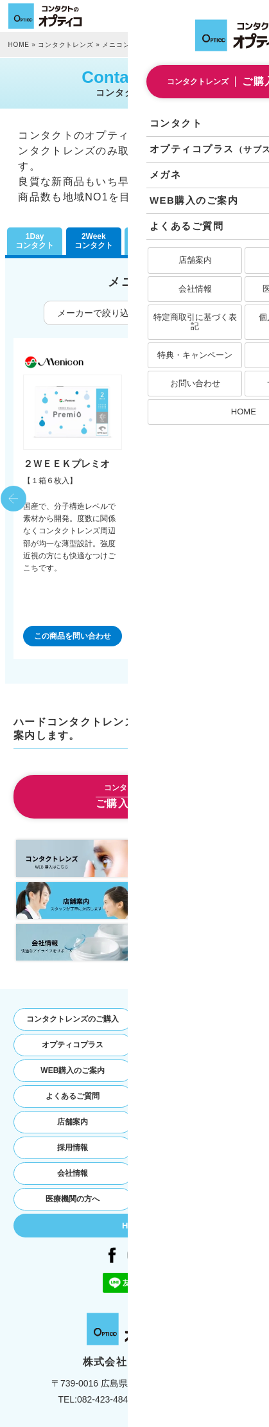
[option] (72, 498)
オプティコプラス (72, 1044)
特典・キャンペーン (196, 1070)
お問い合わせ (196, 1121)
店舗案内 (72, 1121)
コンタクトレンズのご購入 (72, 1019)
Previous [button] (13, 498)
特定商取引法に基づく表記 (196, 1147)
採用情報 (72, 1147)
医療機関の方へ (73, 1198)
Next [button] (255, 498)
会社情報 (72, 1173)
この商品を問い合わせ (72, 636)
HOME (19, 44)
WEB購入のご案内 (72, 1070)
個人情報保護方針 (196, 1173)
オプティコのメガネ (196, 1044)
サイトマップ (196, 1198)
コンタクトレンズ (65, 44)
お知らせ (196, 1096)
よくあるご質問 (73, 1096)
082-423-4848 (105, 1399)
